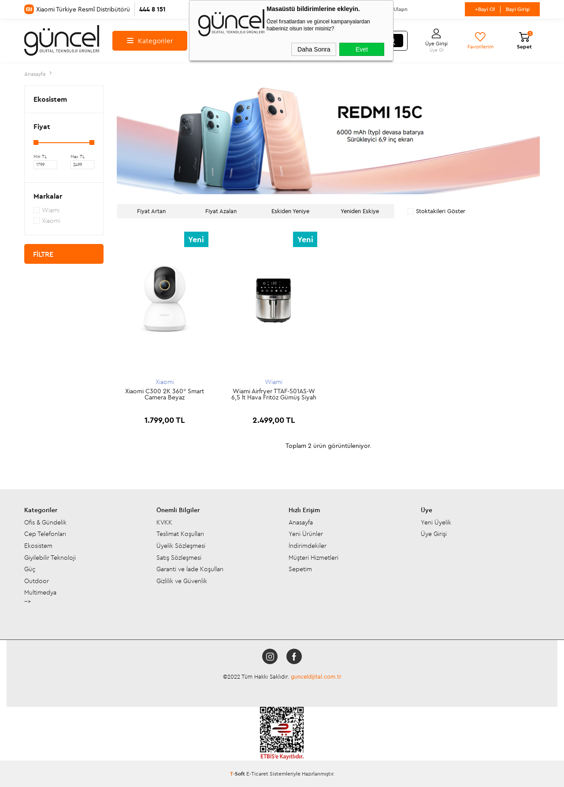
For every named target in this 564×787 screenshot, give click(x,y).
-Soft (238, 773)
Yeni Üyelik (436, 522)
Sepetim (300, 569)
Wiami (273, 382)
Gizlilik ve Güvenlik (181, 581)
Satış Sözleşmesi (178, 558)
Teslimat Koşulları (180, 534)
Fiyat (41, 126)
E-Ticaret (257, 773)
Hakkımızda (214, 9)
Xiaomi (165, 382)
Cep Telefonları (45, 534)
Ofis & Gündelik (45, 522)
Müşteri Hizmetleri (313, 558)
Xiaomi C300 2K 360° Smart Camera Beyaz (164, 394)
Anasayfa (301, 522)
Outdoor (36, 581)
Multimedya (40, 592)
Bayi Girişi (518, 9)
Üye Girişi (434, 534)
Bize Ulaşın (395, 9)
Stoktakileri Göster (436, 210)
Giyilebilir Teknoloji (50, 558)
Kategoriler (150, 41)
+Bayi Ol (485, 9)
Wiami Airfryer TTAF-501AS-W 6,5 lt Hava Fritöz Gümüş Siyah (273, 394)
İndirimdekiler (308, 546)
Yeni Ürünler (306, 534)
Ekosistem (38, 546)
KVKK (164, 522)
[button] (141, 140)
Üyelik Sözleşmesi (180, 546)
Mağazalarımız (305, 9)
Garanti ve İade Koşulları (189, 569)
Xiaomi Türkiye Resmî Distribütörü (95, 9)
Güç (30, 569)
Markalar (47, 196)
